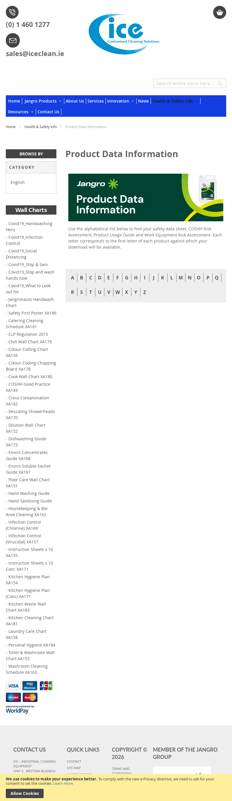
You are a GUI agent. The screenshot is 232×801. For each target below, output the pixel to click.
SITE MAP (74, 768)
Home (11, 126)
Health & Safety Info (41, 126)
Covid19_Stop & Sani (28, 264)
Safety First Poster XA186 (32, 313)
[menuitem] (15, 101)
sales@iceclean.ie (35, 53)
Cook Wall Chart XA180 (30, 376)
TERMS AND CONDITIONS (121, 771)
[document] (116, 787)
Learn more (63, 783)
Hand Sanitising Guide (30, 501)
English (17, 182)
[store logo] (123, 32)
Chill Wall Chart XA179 (30, 341)
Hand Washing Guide (29, 493)
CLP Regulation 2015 (28, 334)
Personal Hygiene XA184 (31, 645)
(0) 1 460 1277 (28, 24)
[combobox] (190, 83)
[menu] (116, 106)
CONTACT (74, 761)
